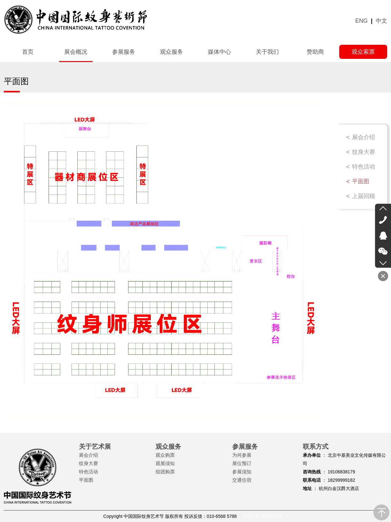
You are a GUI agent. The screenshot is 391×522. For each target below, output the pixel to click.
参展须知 (241, 471)
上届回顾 (363, 196)
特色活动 (363, 166)
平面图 (360, 181)
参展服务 (123, 52)
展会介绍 (363, 137)
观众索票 (363, 52)
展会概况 (75, 52)
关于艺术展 (95, 446)
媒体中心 (219, 52)
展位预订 (241, 463)
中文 (381, 21)
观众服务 (171, 52)
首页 (28, 52)
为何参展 (241, 455)
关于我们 (267, 52)
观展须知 (165, 463)
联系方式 (315, 446)
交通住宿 (241, 480)
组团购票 (165, 471)
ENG (361, 21)
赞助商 (315, 52)
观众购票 (165, 455)
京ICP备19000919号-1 (265, 516)
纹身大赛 (363, 152)
